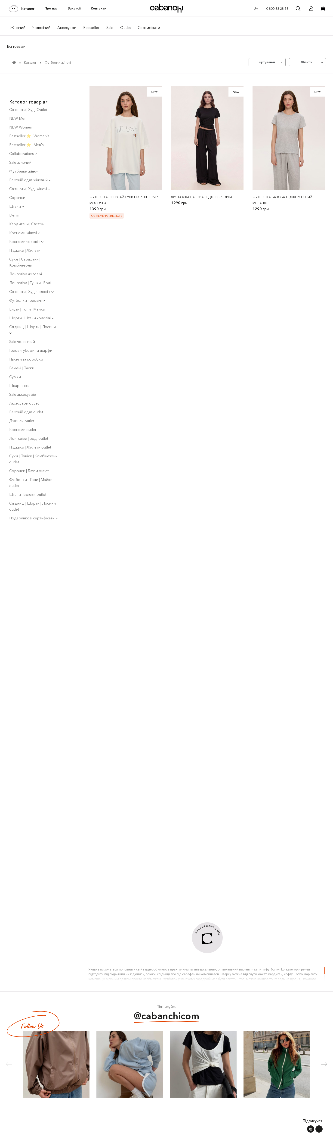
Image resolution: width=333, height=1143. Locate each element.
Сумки (15, 359)
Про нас (51, 8)
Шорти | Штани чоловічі (31, 300)
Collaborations (23, 136)
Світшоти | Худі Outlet (28, 92)
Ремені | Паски (21, 350)
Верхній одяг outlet (26, 394)
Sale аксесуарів (22, 377)
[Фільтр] (307, 62)
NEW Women (20, 109)
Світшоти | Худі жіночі (29, 171)
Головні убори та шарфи (30, 333)
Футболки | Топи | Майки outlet (30, 465)
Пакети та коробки (26, 341)
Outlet (125, 27)
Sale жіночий (20, 145)
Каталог (21, 8)
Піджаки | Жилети (24, 233)
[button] (324, 1064)
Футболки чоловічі (27, 283)
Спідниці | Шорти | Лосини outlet (32, 489)
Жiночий (17, 27)
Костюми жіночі (24, 215)
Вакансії (74, 8)
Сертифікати (149, 27)
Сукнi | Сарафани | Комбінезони (24, 244)
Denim (14, 197)
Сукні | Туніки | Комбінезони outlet (33, 441)
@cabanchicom (166, 1016)
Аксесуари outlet (24, 385)
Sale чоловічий (22, 324)
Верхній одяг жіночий (30, 162)
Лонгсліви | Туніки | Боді (30, 265)
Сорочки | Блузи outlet (29, 453)
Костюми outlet (22, 412)
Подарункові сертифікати (33, 500)
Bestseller (91, 27)
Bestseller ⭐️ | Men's (26, 127)
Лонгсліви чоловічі (25, 256)
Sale (109, 27)
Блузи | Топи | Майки (27, 291)
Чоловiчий (41, 27)
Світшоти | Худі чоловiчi (31, 274)
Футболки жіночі (24, 153)
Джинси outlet (21, 403)
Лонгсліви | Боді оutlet (28, 421)
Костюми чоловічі (26, 224)
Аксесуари (66, 27)
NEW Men (17, 101)
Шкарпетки (19, 368)
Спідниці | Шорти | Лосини (32, 312)
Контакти (99, 8)
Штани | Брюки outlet (27, 477)
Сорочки (17, 180)
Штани (16, 189)
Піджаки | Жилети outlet (30, 429)
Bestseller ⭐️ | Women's (29, 118)
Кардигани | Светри (26, 206)
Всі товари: (17, 46)
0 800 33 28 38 (277, 8)
